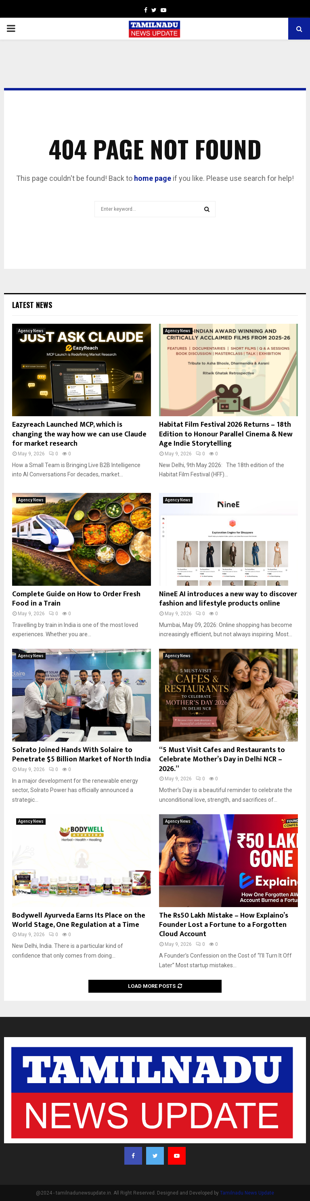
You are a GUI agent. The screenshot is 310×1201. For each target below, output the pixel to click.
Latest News (32, 305)
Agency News (31, 331)
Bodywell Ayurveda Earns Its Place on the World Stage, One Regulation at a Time (78, 920)
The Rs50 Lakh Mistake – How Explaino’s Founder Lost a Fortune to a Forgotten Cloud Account (223, 925)
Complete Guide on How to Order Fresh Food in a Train (76, 599)
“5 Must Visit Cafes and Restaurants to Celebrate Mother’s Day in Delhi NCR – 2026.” (222, 759)
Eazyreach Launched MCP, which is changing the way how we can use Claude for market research (79, 434)
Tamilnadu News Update (247, 1193)
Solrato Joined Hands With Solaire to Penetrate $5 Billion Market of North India (81, 754)
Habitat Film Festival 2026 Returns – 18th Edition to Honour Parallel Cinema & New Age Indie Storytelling (226, 434)
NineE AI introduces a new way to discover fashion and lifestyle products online (228, 599)
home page (152, 178)
